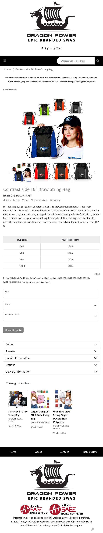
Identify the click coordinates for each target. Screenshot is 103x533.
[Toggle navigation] (5, 61)
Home (13, 451)
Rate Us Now (90, 451)
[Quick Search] (76, 60)
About (38, 451)
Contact (64, 451)
